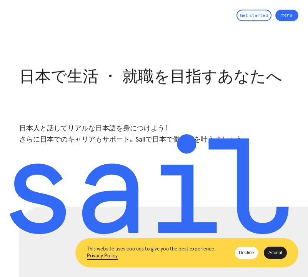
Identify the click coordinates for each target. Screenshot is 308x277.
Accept (275, 252)
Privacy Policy (102, 256)
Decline (246, 252)
